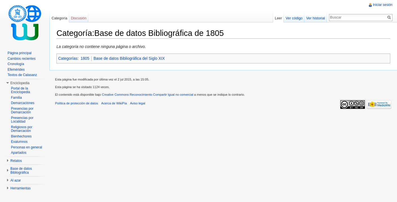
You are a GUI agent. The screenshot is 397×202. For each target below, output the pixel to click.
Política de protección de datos (76, 103)
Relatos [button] (16, 161)
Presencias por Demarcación (22, 110)
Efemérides (16, 70)
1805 (85, 58)
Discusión (78, 18)
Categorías (67, 58)
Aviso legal (137, 103)
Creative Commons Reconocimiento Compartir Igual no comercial (147, 94)
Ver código (293, 18)
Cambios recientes (21, 59)
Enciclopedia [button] (20, 83)
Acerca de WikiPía (114, 103)
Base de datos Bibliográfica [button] (21, 171)
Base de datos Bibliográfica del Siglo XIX (129, 58)
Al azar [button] (15, 180)
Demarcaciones (22, 103)
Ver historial (315, 18)
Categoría (59, 18)
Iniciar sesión (383, 5)
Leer (278, 18)
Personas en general (26, 147)
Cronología (16, 64)
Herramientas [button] (20, 188)
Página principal (19, 53)
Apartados (18, 153)
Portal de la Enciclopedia (20, 90)
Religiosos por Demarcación (21, 129)
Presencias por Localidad (22, 120)
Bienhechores (21, 136)
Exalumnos (19, 142)
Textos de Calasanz (22, 75)
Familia (16, 98)
